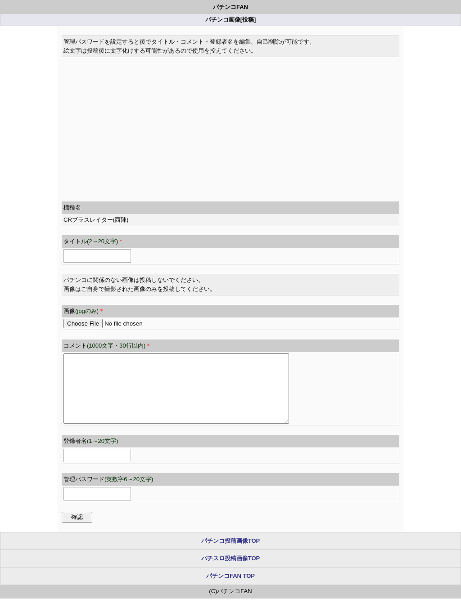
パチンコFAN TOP (230, 589)
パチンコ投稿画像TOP (230, 554)
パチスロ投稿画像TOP (230, 571)
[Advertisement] (230, 125)
